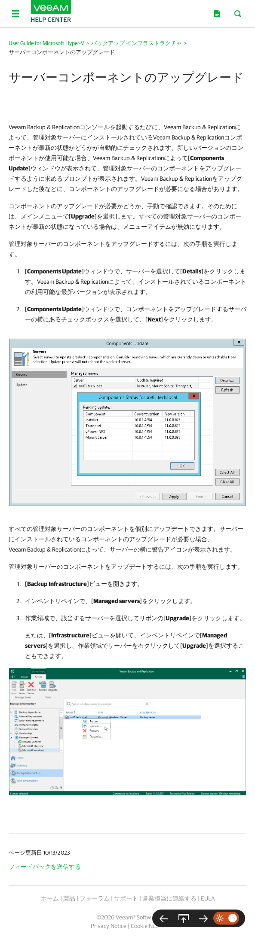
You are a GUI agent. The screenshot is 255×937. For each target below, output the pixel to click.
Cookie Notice (148, 925)
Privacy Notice (108, 925)
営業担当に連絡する (169, 898)
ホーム (50, 898)
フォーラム (95, 898)
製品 (69, 898)
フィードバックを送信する (45, 866)
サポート (126, 898)
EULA (208, 898)
